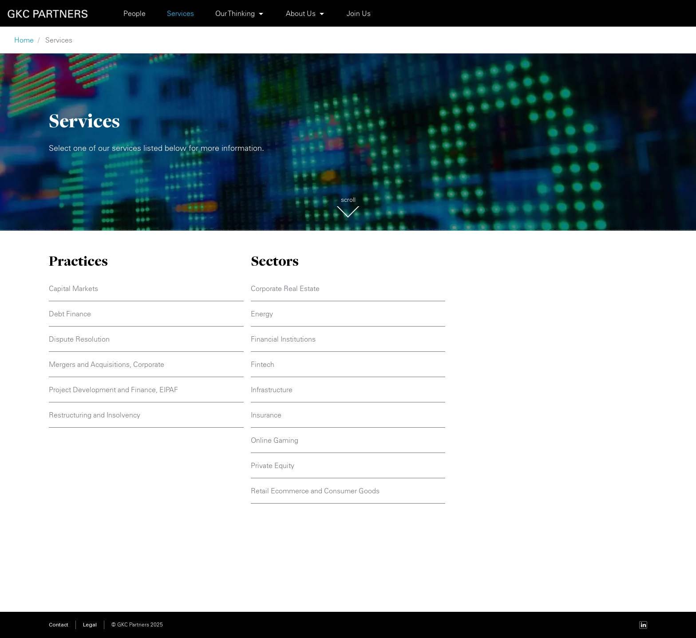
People (134, 13)
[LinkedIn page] (643, 625)
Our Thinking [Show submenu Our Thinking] (235, 13)
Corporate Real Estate (285, 288)
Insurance (266, 414)
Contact (58, 625)
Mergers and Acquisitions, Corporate (106, 364)
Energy (262, 313)
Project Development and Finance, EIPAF (113, 389)
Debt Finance (70, 313)
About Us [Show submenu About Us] (301, 13)
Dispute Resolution (79, 339)
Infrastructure (272, 389)
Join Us (359, 13)
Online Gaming (274, 440)
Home (24, 39)
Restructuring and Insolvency (94, 414)
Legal (90, 625)
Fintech (262, 364)
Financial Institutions (283, 339)
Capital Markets (73, 288)
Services (180, 13)
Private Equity (272, 465)
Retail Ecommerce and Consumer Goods (315, 490)
